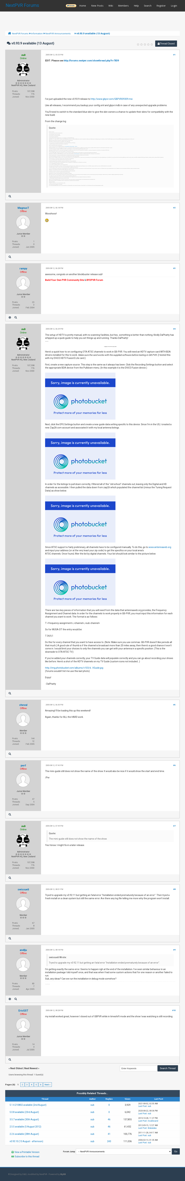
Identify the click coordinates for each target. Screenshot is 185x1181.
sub (92, 1105)
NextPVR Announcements (58, 33)
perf (23, 765)
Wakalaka (152, 1128)
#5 (174, 705)
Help (136, 5)
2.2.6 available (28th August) (24, 1134)
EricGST (23, 1010)
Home (82, 5)
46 (109, 1119)
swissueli (23, 889)
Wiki (110, 5)
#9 (174, 950)
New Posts (97, 5)
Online (23, 58)
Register (161, 5)
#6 (174, 765)
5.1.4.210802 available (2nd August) (28, 1105)
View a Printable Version (26, 1152)
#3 (174, 268)
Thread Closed (166, 43)
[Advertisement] (92, 20)
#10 (173, 1010)
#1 (174, 55)
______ (71, 5)
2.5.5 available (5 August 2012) (25, 1126)
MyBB (63, 1174)
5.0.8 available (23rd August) (24, 1112)
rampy (23, 268)
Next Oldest (16, 1068)
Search (147, 5)
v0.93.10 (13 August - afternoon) (26, 1141)
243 (109, 1141)
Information (37, 33)
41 (109, 1134)
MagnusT (23, 207)
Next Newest (31, 1068)
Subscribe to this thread (27, 1156)
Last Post (142, 1106)
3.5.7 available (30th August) (24, 1119)
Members (123, 5)
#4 (174, 329)
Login (174, 5)
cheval (23, 705)
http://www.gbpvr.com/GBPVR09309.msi (112, 99)
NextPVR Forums (22, 5)
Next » (47, 1084)
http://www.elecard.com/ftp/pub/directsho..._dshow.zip (71, 146)
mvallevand (153, 1121)
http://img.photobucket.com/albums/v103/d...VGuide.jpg (74, 668)
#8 (174, 889)
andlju (23, 950)
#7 (174, 826)
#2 (174, 208)
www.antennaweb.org (160, 547)
